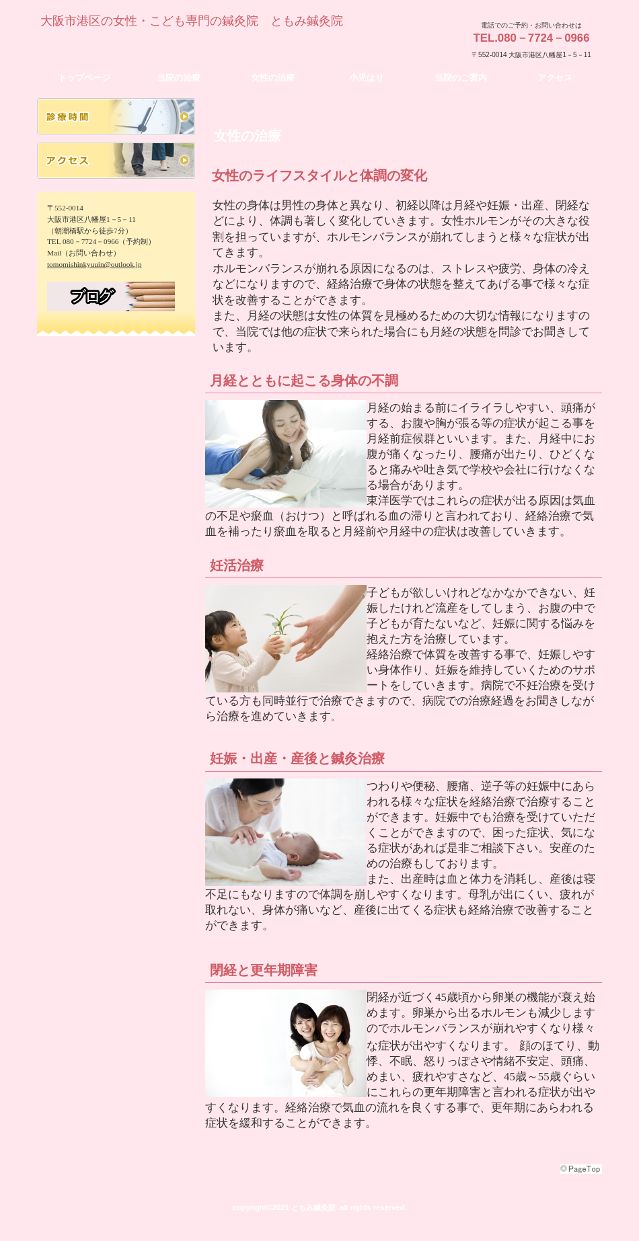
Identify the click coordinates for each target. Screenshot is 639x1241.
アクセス (116, 160)
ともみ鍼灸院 (168, 45)
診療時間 (116, 116)
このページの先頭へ (581, 1169)
